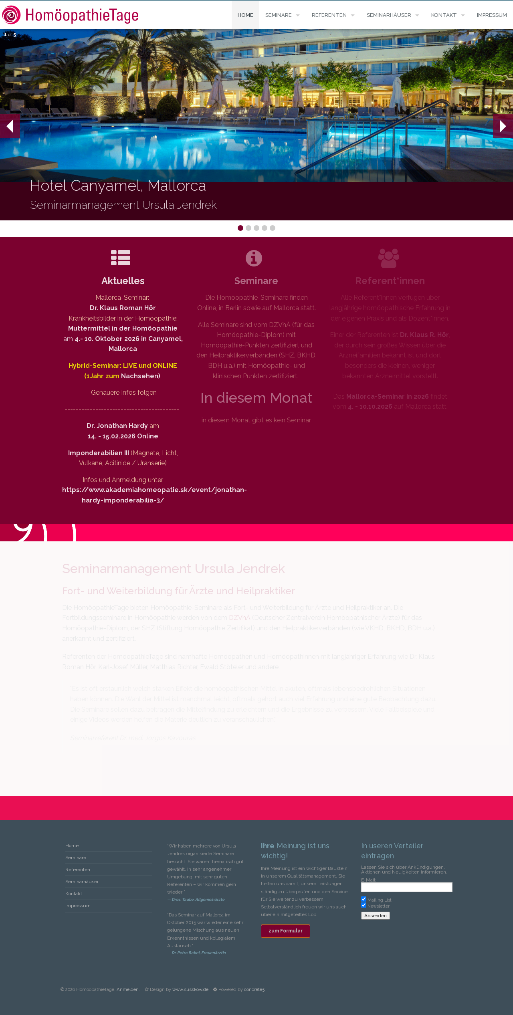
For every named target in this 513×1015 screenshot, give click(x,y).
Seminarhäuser (389, 15)
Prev (6, 126)
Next (503, 126)
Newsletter (379, 906)
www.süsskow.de (190, 989)
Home (245, 15)
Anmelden (128, 989)
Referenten (329, 15)
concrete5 (254, 989)
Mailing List (380, 900)
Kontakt (444, 15)
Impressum (492, 15)
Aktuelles (123, 281)
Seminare (278, 15)
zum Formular (286, 931)
